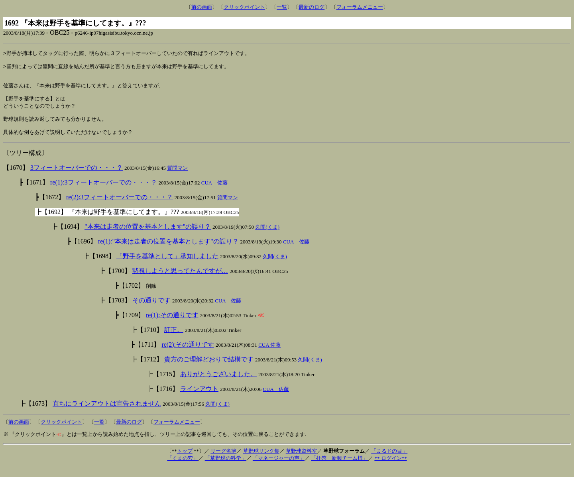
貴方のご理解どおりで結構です (209, 369)
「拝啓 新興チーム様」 (339, 468)
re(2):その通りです (187, 354)
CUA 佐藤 (214, 193)
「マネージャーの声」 (279, 468)
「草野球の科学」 (225, 468)
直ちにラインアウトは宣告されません (107, 413)
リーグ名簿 (223, 461)
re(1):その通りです (172, 325)
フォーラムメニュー (359, 7)
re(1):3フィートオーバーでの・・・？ (103, 192)
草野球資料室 (301, 461)
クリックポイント (244, 7)
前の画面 (201, 7)
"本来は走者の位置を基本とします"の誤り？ (148, 236)
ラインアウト (199, 398)
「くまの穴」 (182, 468)
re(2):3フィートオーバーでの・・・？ (119, 207)
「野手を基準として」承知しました (167, 266)
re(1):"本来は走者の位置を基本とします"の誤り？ (168, 251)
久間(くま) (267, 237)
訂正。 (173, 339)
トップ (185, 461)
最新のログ (311, 7)
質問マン (177, 178)
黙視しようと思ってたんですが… (180, 280)
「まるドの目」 (389, 461)
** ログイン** (390, 468)
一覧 (282, 7)
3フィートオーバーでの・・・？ (76, 177)
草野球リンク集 (261, 461)
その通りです (151, 310)
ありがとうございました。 (218, 384)
